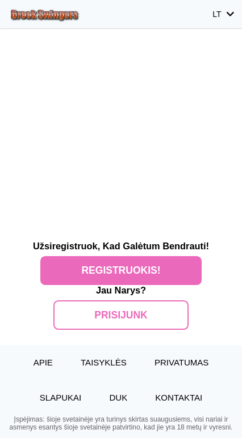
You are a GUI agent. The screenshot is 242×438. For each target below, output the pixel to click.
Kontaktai (178, 397)
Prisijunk (120, 315)
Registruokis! (120, 270)
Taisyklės (104, 362)
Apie (43, 362)
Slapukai (60, 397)
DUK (118, 397)
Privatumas (181, 362)
